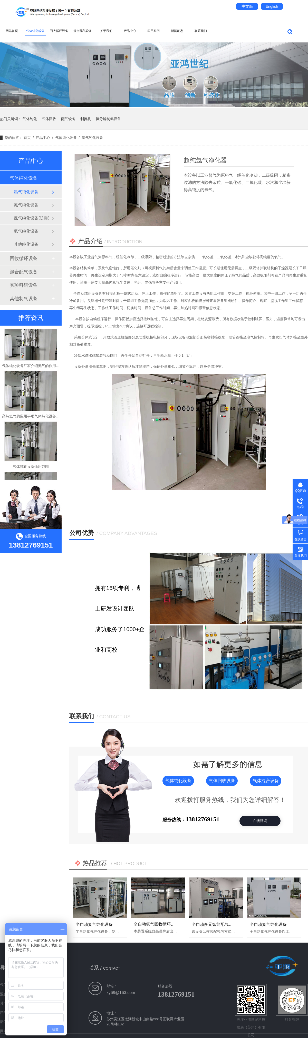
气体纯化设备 (35, 31)
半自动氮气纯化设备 (94, 924)
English (271, 6)
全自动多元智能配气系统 (214, 924)
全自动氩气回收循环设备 (156, 924)
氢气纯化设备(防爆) (32, 218)
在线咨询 (260, 821)
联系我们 (201, 31)
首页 (27, 138)
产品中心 (130, 31)
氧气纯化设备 (26, 231)
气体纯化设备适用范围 (31, 469)
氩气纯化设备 (92, 138)
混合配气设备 (82, 31)
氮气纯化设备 (26, 205)
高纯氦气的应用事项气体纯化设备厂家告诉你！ (40, 419)
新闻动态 (177, 31)
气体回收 (49, 119)
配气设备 (68, 119)
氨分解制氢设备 (108, 119)
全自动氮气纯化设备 (268, 924)
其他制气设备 (23, 298)
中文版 (247, 6)
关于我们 (106, 31)
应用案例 (153, 31)
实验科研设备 (23, 285)
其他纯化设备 (26, 244)
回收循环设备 (59, 31)
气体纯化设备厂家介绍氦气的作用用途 (32, 368)
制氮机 (85, 119)
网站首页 (12, 31)
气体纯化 (30, 119)
